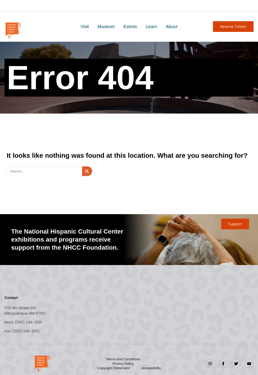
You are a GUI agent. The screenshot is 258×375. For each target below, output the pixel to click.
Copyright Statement (113, 368)
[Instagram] (210, 363)
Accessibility (151, 368)
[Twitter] (236, 363)
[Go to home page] (13, 30)
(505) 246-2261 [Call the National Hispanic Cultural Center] (28, 322)
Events (130, 26)
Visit (85, 26)
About (171, 26)
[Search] (87, 171)
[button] (233, 26)
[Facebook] (223, 363)
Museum (106, 26)
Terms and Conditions (123, 359)
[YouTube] (249, 363)
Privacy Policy (123, 363)
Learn (151, 26)
